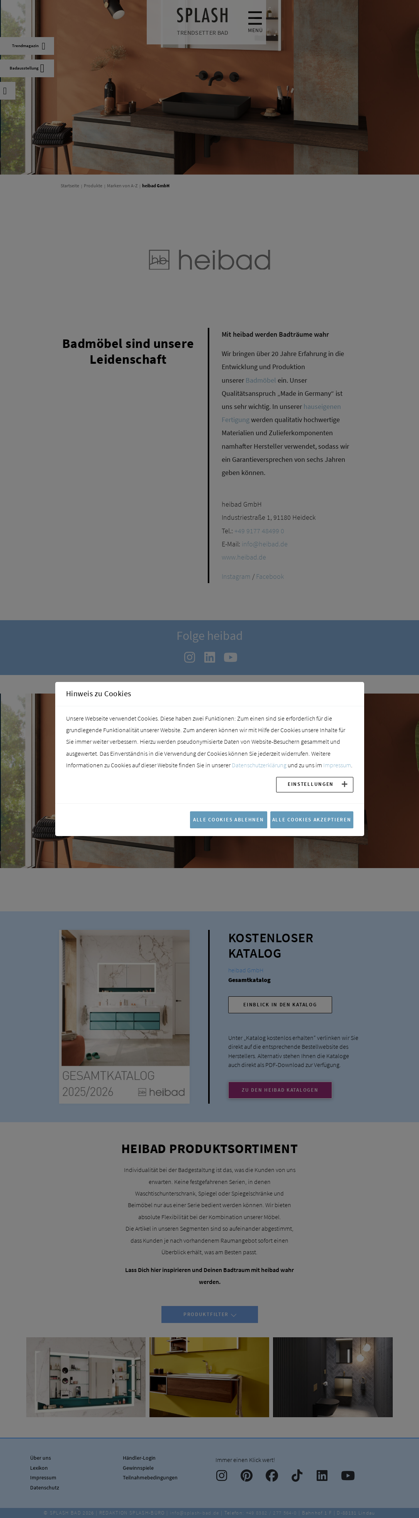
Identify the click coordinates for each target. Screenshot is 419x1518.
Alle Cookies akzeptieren (311, 819)
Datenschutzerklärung (259, 765)
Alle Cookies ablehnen (228, 819)
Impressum (337, 765)
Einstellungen (311, 784)
